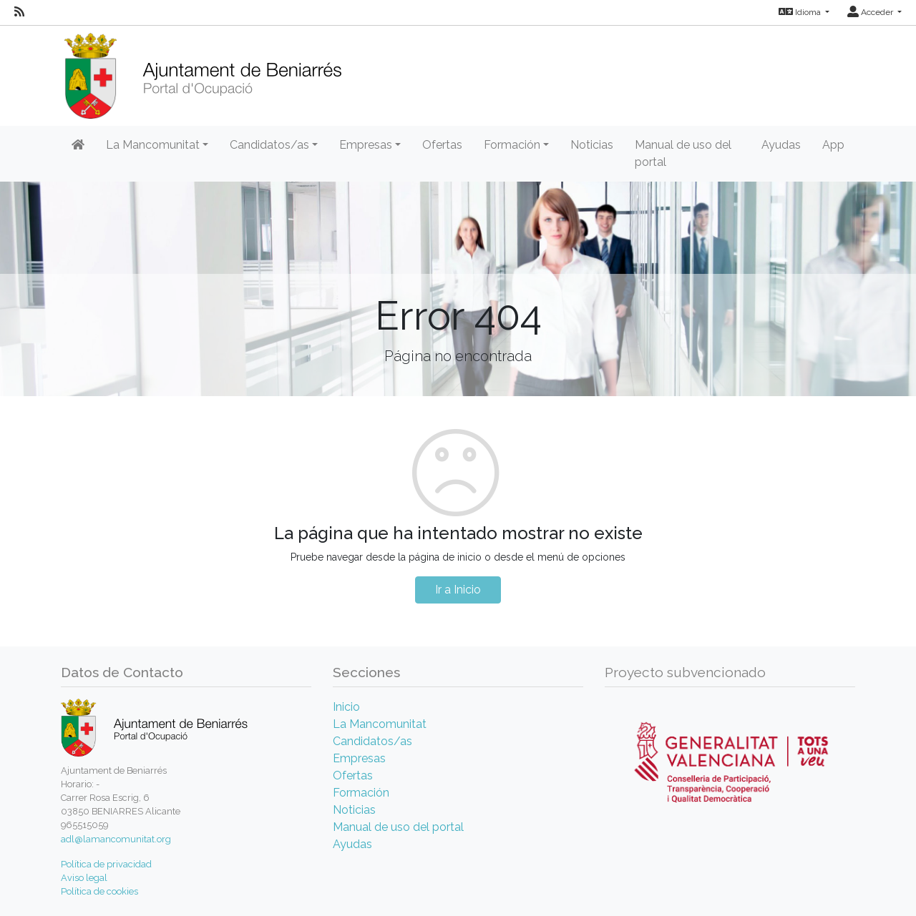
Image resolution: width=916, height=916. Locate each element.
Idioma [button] (801, 12)
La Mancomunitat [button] (153, 145)
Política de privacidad (106, 864)
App (833, 145)
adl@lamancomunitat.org (116, 839)
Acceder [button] (871, 12)
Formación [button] (512, 145)
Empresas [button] (365, 145)
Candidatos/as (372, 741)
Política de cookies (99, 891)
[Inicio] (203, 71)
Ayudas (781, 145)
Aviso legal (84, 877)
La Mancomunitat (380, 724)
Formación (361, 792)
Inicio (346, 707)
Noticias (591, 145)
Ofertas (442, 145)
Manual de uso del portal (683, 153)
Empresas (359, 758)
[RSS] (19, 12)
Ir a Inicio (458, 589)
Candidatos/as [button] (269, 145)
